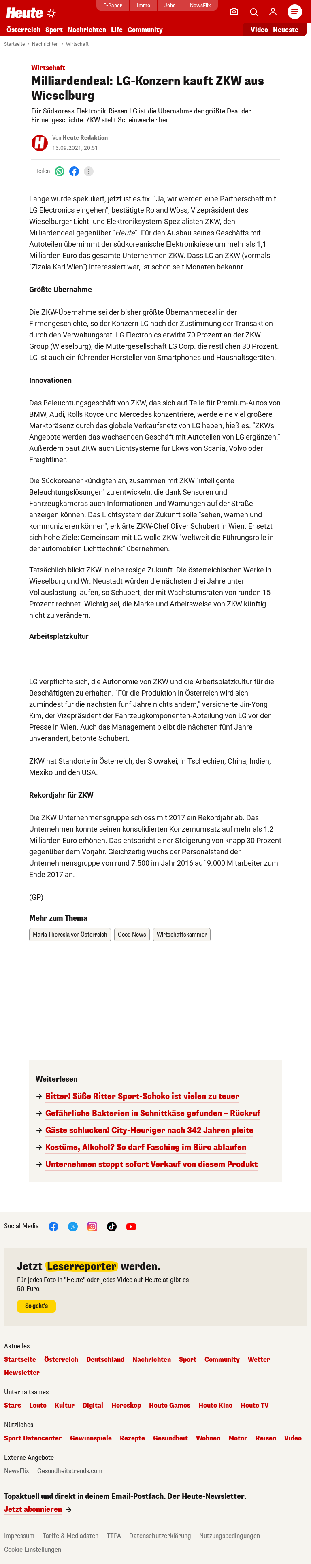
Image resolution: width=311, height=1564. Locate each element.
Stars (12, 1406)
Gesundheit (170, 1438)
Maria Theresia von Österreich (70, 935)
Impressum (19, 1536)
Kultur (65, 1406)
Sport (54, 30)
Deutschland (105, 1360)
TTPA (114, 1536)
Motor (237, 1438)
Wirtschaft (77, 44)
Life (117, 30)
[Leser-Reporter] (234, 12)
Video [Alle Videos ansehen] (259, 30)
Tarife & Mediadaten (70, 1536)
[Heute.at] (24, 12)
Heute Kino (215, 1406)
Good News (132, 935)
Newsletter (22, 1373)
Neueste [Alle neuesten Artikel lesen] (285, 30)
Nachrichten (87, 30)
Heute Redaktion (85, 138)
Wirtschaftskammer (182, 935)
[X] (73, 1226)
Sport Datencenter (33, 1438)
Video (293, 1438)
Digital (93, 1406)
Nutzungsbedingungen (229, 1536)
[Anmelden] (273, 12)
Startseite (14, 44)
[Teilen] (89, 171)
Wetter (259, 1360)
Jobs (169, 5)
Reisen (266, 1438)
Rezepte (132, 1438)
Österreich (23, 30)
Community (145, 30)
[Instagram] (92, 1226)
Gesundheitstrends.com (69, 1471)
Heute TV (255, 1406)
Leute (38, 1406)
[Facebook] (74, 171)
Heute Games (169, 1406)
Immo (143, 5)
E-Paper (112, 5)
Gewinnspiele (91, 1438)
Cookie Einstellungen (32, 1549)
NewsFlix (200, 5)
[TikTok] (112, 1226)
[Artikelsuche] (253, 12)
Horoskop (126, 1406)
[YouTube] (131, 1226)
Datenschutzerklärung (160, 1536)
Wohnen (208, 1438)
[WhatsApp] (59, 171)
